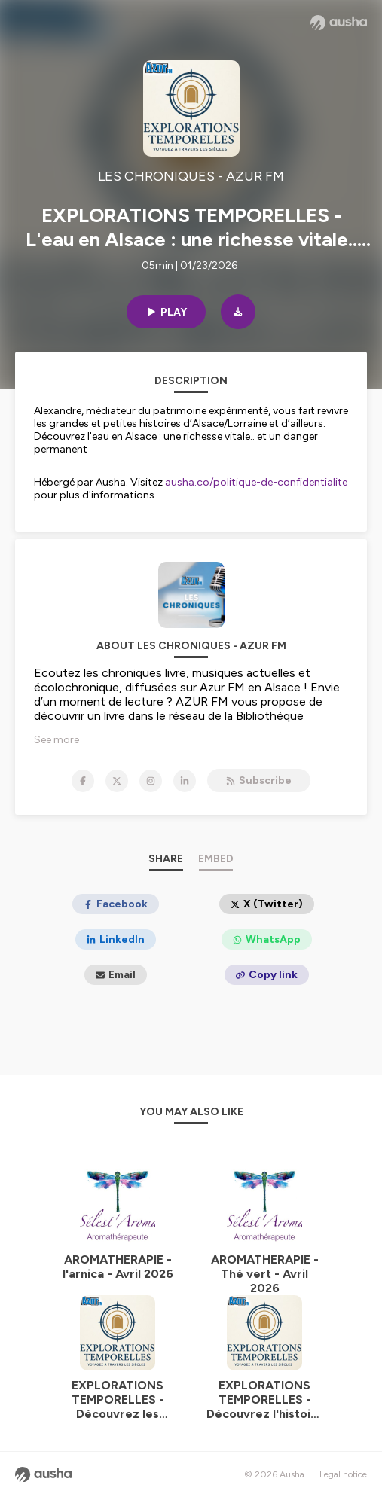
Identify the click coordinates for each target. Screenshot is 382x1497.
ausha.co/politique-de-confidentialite (256, 482)
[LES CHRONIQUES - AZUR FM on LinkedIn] (184, 781)
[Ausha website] (338, 22)
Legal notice (343, 1474)
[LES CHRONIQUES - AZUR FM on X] (116, 781)
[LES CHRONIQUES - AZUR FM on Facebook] (83, 781)
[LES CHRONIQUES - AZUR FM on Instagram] (150, 781)
